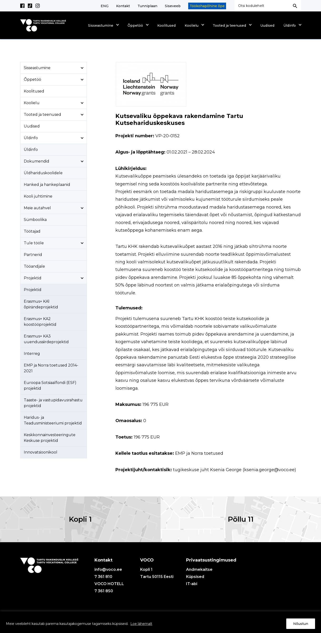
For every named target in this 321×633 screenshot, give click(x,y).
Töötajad (32, 231)
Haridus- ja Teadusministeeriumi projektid (53, 420)
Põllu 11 (241, 519)
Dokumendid (36, 161)
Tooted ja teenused (229, 25)
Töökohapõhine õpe (207, 6)
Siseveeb (173, 6)
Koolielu (191, 25)
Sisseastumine (100, 25)
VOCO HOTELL (109, 584)
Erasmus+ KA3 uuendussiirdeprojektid (46, 339)
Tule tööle (34, 243)
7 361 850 (103, 591)
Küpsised (195, 576)
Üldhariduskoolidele (43, 173)
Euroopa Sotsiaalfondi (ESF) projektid (50, 385)
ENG (105, 6)
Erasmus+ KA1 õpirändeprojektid (41, 304)
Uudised (267, 25)
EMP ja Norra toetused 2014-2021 (51, 368)
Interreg (32, 353)
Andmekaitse (199, 569)
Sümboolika (35, 219)
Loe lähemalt (141, 624)
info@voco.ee (108, 569)
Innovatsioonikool (40, 452)
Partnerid (33, 254)
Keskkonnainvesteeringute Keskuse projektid (49, 438)
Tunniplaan (147, 6)
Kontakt (123, 6)
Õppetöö (135, 25)
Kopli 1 (80, 519)
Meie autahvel (37, 208)
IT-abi (191, 584)
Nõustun (300, 624)
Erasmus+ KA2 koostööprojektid (40, 321)
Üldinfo (289, 25)
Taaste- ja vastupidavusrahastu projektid (53, 403)
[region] (160, 622)
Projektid (32, 278)
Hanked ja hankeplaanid (47, 184)
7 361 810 (103, 576)
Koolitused (166, 25)
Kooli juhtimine (38, 196)
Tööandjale (34, 266)
